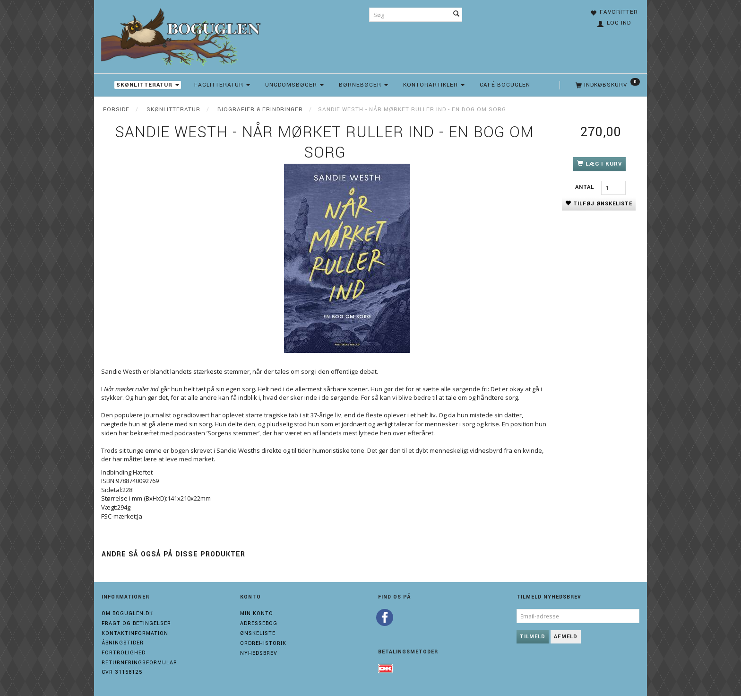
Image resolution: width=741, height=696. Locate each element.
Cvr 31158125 (122, 672)
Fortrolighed (124, 652)
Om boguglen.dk (127, 613)
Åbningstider (123, 642)
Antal (585, 187)
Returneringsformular (139, 662)
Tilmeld (532, 636)
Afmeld (565, 636)
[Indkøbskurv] (607, 85)
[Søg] (456, 14)
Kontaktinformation (135, 633)
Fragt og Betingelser (136, 623)
